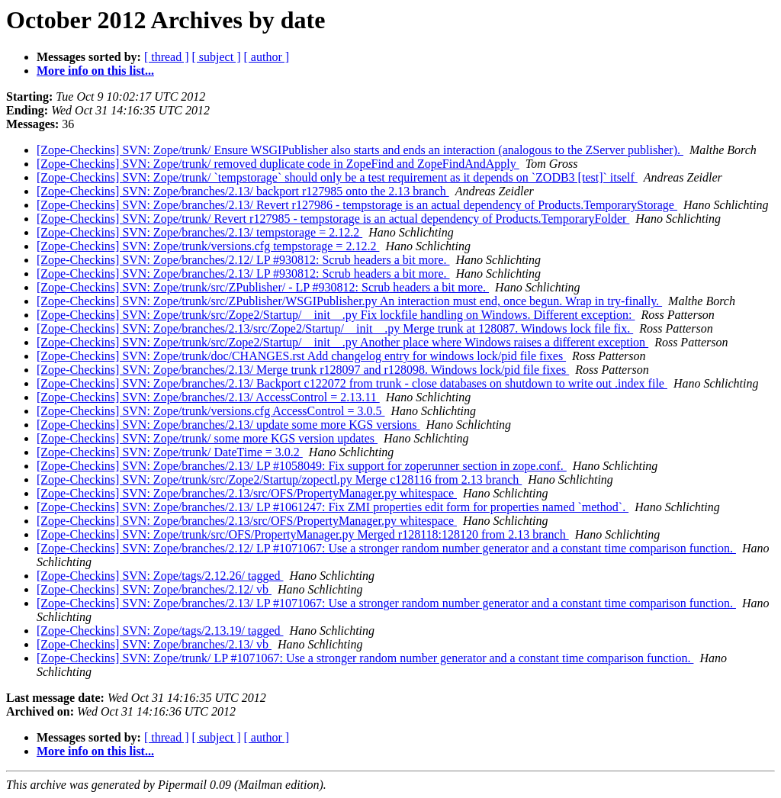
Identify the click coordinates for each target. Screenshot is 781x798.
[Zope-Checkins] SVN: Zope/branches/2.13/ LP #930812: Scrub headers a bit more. (243, 273)
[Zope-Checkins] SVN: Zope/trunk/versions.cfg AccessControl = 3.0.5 (211, 410)
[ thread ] (166, 56)
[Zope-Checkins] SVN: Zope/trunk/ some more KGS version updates (207, 438)
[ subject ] (216, 56)
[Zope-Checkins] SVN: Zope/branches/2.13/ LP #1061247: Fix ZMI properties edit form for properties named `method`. (332, 506)
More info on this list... (95, 70)
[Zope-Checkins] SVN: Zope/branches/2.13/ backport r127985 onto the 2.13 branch (243, 191)
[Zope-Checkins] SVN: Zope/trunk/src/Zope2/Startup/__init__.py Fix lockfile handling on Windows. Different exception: (336, 314)
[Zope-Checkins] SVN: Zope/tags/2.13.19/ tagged (160, 630)
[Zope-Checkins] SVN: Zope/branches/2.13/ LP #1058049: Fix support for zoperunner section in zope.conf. (302, 465)
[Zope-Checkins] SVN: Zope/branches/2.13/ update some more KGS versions (228, 424)
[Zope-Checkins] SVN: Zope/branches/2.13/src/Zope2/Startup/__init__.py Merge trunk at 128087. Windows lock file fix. (335, 328)
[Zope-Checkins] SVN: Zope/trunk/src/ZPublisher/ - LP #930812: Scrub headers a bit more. (263, 287)
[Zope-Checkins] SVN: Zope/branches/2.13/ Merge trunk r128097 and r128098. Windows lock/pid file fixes (303, 369)
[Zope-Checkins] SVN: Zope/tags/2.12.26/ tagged (160, 575)
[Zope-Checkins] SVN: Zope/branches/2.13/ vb (154, 644)
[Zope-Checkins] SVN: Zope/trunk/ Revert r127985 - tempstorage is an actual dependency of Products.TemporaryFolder (333, 218)
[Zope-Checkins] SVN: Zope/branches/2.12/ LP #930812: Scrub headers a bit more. (243, 259)
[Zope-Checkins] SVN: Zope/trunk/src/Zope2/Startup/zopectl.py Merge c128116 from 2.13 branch (279, 479)
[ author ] (267, 56)
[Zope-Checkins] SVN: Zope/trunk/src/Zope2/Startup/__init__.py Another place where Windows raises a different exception (342, 342)
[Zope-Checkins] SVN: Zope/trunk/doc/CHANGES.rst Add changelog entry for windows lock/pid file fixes (301, 355)
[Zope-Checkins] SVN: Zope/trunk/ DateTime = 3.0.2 (170, 452)
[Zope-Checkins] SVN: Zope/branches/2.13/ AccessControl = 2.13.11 (208, 397)
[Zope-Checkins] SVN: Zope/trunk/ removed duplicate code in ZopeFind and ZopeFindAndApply (278, 163)
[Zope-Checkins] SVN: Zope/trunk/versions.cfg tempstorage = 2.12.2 (208, 246)
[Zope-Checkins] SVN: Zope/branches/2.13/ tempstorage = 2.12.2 (199, 232)
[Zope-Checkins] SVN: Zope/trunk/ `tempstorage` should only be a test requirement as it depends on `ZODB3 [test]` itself (337, 177)
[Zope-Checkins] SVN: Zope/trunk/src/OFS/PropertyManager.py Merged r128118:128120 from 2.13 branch (303, 534)
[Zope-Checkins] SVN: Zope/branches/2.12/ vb (154, 589)
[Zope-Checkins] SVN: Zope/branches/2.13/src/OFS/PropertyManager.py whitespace (247, 493)
